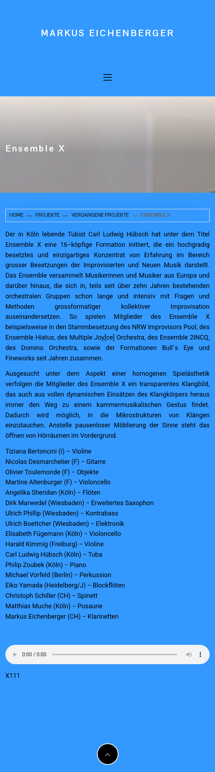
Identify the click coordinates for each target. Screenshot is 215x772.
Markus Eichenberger (108, 33)
